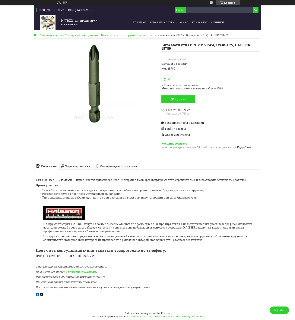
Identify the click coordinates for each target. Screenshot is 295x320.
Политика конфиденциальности (183, 316)
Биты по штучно (123, 35)
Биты (105, 35)
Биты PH (143, 35)
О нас (184, 22)
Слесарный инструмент (81, 35)
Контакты (199, 22)
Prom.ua (165, 313)
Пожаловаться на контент (145, 316)
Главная (139, 22)
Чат (279, 310)
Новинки (217, 22)
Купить (180, 99)
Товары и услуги (162, 22)
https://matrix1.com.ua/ (82, 272)
